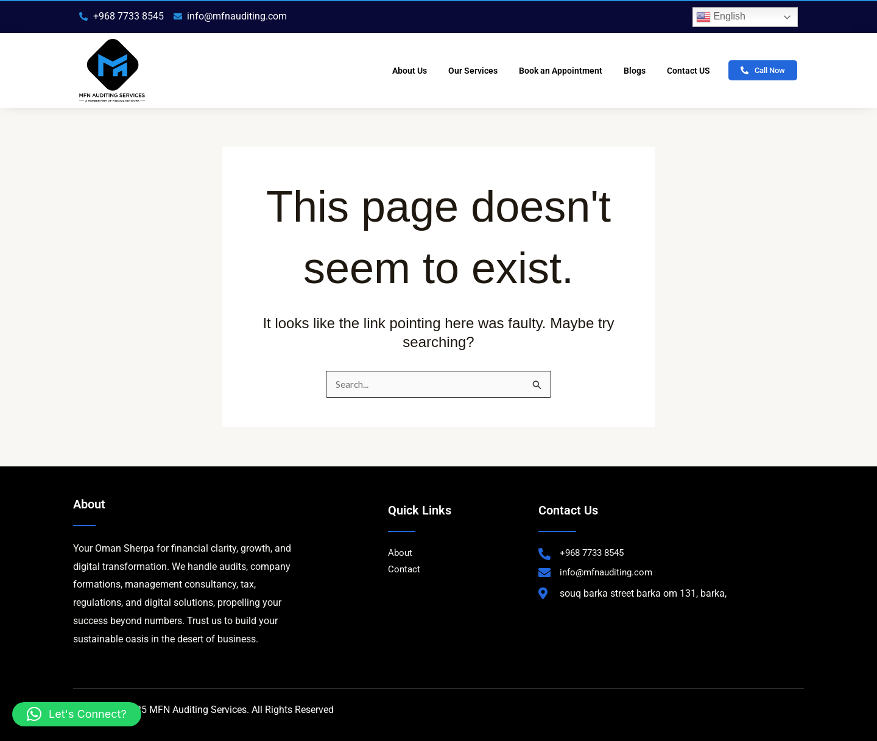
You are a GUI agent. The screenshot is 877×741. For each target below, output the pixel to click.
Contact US (688, 71)
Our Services (473, 71)
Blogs (635, 71)
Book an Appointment (560, 71)
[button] (76, 714)
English (720, 17)
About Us (409, 71)
